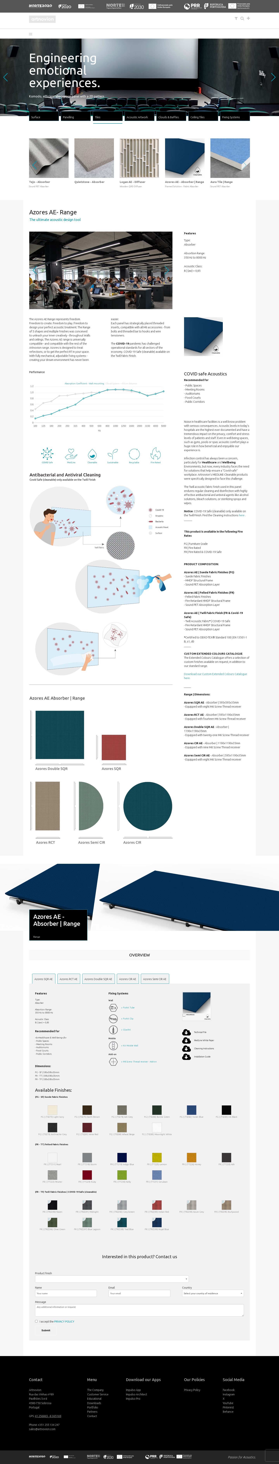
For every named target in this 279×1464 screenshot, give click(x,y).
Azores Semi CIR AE (154, 979)
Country (187, 1287)
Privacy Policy (192, 1390)
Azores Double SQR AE (98, 979)
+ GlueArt (126, 1030)
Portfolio (92, 1407)
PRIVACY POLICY (64, 1321)
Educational (94, 1398)
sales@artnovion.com (42, 1429)
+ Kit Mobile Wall (129, 1045)
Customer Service (97, 1394)
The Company (95, 1390)
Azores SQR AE (43, 979)
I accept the (57, 1321)
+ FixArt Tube (128, 1007)
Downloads (94, 1403)
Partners (92, 1411)
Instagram (229, 1394)
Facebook (229, 1390)
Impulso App (133, 1390)
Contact (92, 1416)
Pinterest (228, 1407)
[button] (32, 34)
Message (40, 1302)
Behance (228, 1411)
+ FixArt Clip (127, 1018)
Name (38, 1287)
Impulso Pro (133, 1398)
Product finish (43, 1273)
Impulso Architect (136, 1394)
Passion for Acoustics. (242, 1457)
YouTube (228, 1403)
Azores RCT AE (69, 979)
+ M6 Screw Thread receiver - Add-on (139, 1061)
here (242, 515)
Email (111, 1287)
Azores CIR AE (127, 979)
